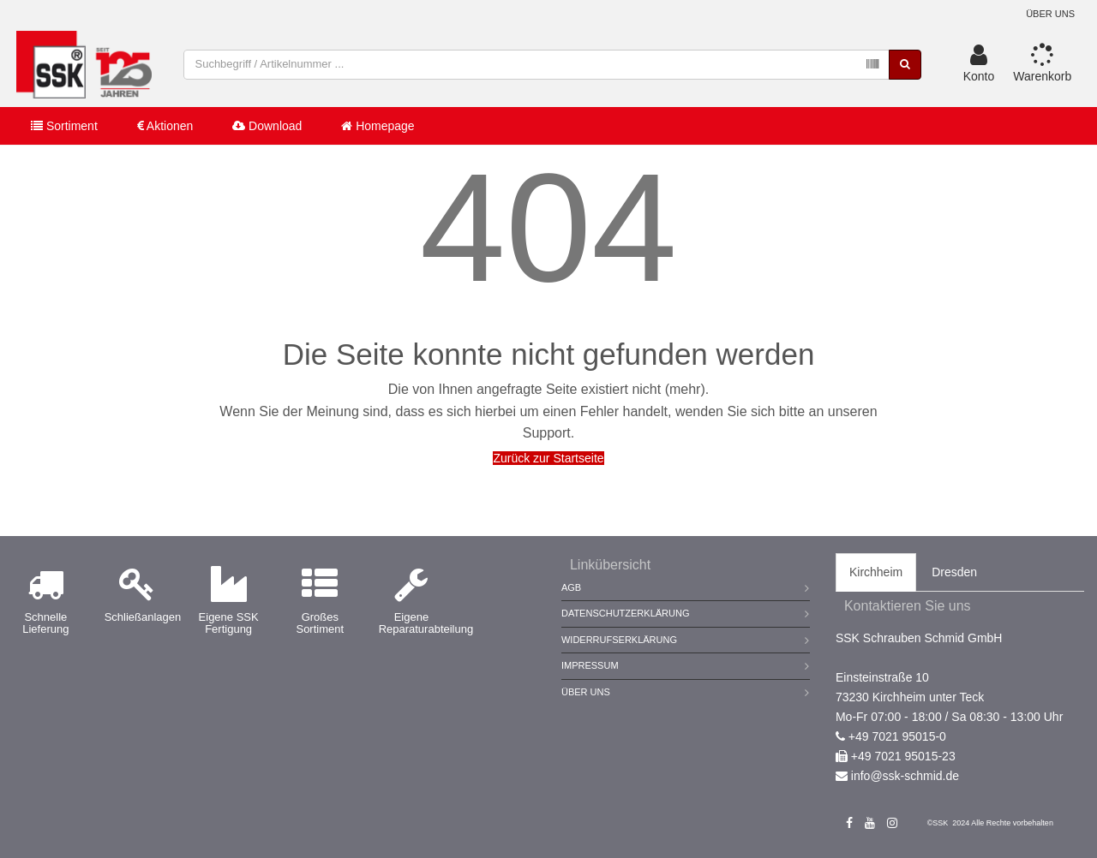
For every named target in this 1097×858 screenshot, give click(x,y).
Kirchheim (875, 572)
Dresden (954, 572)
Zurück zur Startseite (548, 458)
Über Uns (585, 692)
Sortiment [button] (64, 127)
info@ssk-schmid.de (905, 776)
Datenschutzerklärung (625, 613)
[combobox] (538, 65)
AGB (571, 587)
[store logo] (85, 65)
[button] (979, 65)
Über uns (1050, 14)
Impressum (590, 665)
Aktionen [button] (165, 127)
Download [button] (267, 127)
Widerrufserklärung (619, 640)
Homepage (377, 127)
